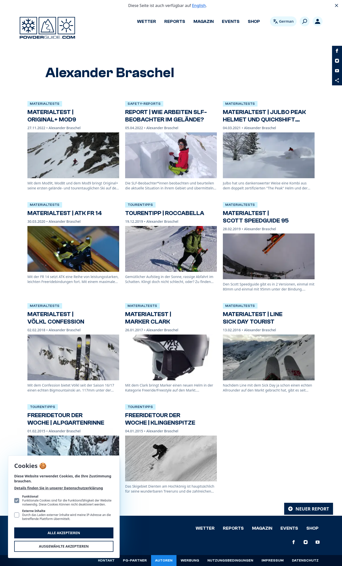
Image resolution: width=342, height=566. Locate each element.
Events (231, 21)
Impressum (272, 561)
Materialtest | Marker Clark (148, 318)
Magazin (203, 21)
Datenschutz (305, 561)
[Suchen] (305, 21)
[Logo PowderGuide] (47, 28)
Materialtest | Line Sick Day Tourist (252, 318)
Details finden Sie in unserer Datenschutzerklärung (58, 488)
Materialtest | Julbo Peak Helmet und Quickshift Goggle (264, 119)
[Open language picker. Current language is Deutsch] (283, 21)
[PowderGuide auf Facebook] (337, 51)
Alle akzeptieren (64, 532)
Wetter (146, 21)
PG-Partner (135, 561)
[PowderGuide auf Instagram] (337, 61)
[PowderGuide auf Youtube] (337, 71)
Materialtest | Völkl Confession (55, 318)
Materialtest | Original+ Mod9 (51, 116)
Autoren (163, 561)
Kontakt (106, 561)
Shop (254, 21)
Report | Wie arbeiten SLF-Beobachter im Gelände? (166, 116)
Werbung (190, 561)
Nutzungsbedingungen (230, 561)
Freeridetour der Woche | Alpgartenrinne (65, 419)
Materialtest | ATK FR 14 (64, 213)
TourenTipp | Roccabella (164, 213)
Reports (174, 21)
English (199, 5)
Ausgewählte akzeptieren (64, 546)
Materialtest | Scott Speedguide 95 (256, 217)
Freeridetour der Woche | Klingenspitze (160, 419)
